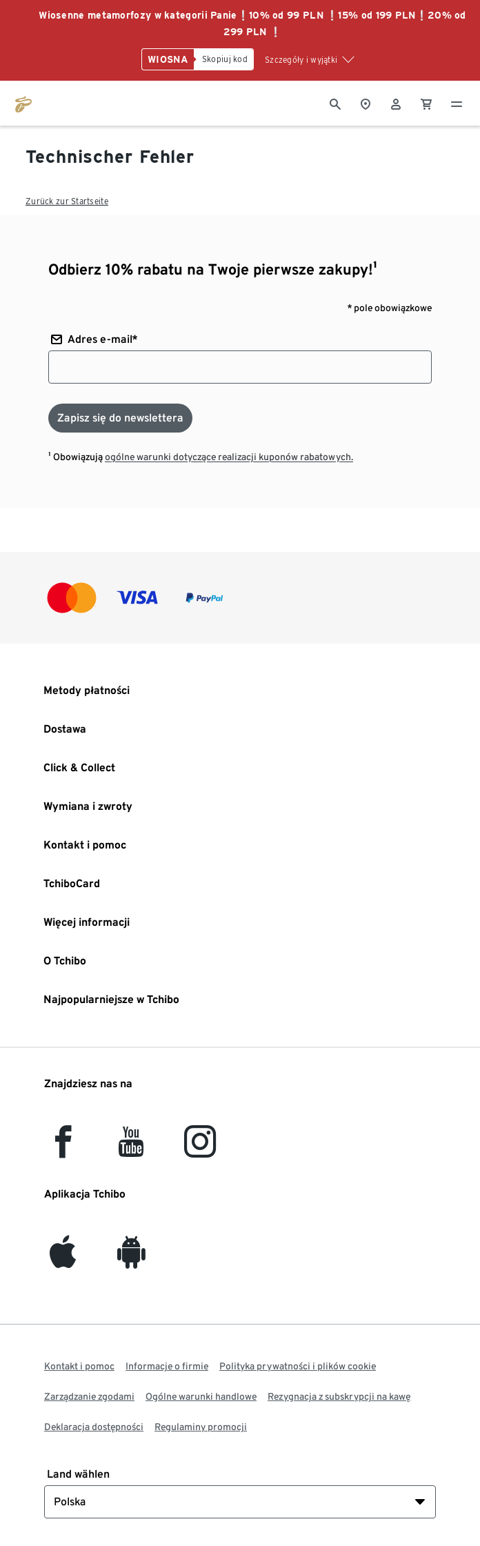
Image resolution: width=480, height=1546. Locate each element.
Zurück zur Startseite (67, 201)
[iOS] (62, 1260)
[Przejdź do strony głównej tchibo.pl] (23, 103)
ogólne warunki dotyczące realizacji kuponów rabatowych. (229, 456)
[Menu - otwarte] (456, 103)
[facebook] (63, 1150)
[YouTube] (131, 1150)
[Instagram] (200, 1150)
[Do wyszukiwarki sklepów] (365, 103)
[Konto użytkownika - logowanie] (396, 103)
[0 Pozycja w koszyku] (426, 103)
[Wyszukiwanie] (335, 103)
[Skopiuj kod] (224, 59)
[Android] (131, 1260)
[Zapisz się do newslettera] (120, 418)
